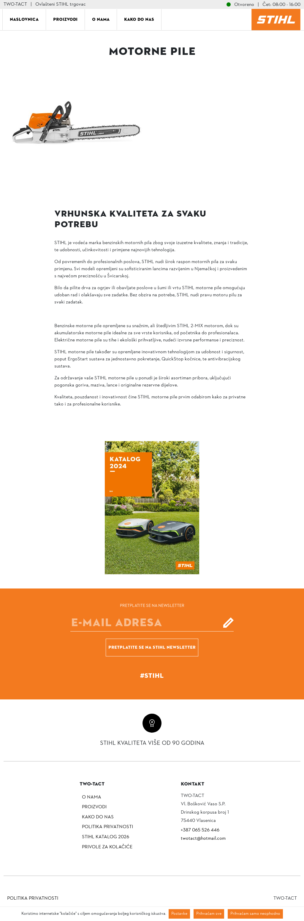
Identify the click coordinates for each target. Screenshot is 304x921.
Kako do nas (139, 19)
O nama (101, 19)
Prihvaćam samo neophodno (255, 914)
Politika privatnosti (107, 827)
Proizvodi (65, 19)
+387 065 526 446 (200, 830)
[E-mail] (152, 623)
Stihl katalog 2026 (105, 837)
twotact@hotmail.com (203, 838)
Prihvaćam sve (208, 914)
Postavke (179, 914)
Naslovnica (24, 19)
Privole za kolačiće (107, 847)
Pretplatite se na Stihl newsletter (152, 647)
